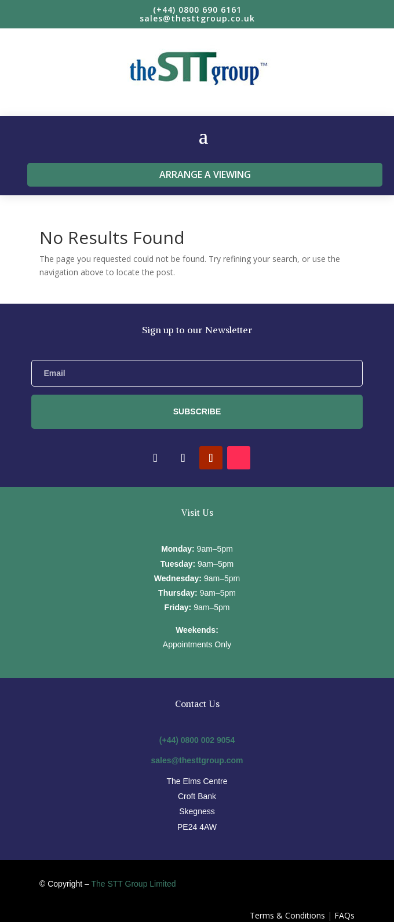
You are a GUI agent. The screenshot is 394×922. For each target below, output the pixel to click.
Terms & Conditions (287, 915)
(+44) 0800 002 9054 (197, 740)
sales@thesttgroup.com (197, 760)
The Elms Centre (196, 781)
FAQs (344, 915)
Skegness (196, 811)
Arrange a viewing (205, 174)
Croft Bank (197, 796)
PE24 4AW (197, 827)
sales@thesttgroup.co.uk (197, 18)
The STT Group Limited (133, 883)
